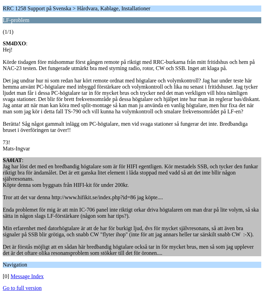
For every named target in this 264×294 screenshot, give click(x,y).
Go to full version (22, 288)
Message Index (27, 276)
